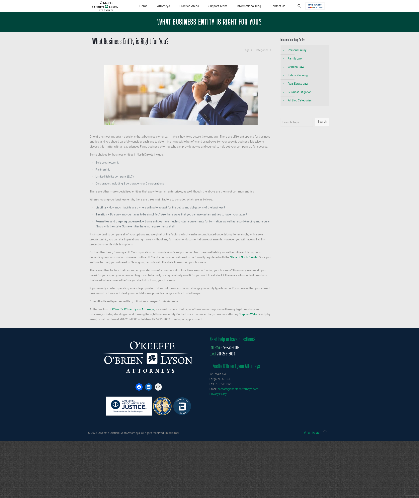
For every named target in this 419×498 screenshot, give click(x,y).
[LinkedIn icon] (313, 433)
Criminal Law (296, 66)
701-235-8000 (226, 353)
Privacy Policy (218, 394)
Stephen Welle (248, 314)
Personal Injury (297, 50)
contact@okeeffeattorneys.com (238, 389)
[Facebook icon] (304, 433)
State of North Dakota (244, 257)
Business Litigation (299, 92)
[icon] (317, 433)
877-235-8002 (230, 347)
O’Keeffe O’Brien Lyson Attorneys (133, 309)
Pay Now (315, 6)
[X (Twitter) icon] (308, 433)
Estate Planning (298, 75)
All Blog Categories (300, 100)
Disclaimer (172, 433)
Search (322, 121)
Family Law (295, 58)
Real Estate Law (298, 83)
